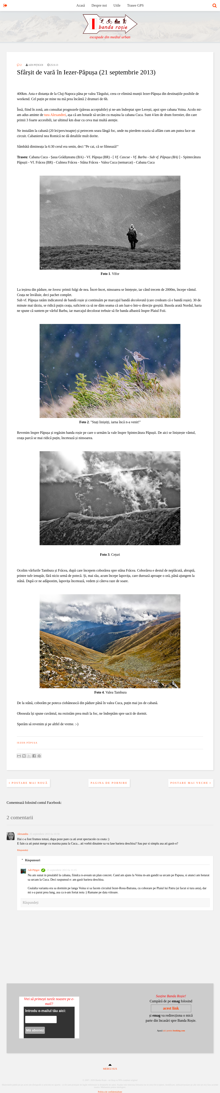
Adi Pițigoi (33, 870)
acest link (171, 1008)
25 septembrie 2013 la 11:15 (62, 870)
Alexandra (22, 833)
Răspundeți (22, 850)
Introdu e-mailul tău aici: (45, 1011)
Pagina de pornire (109, 782)
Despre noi (99, 5)
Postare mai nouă (28, 782)
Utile (117, 5)
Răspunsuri (32, 860)
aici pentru (174, 1030)
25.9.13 (52, 64)
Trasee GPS (135, 5)
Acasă (80, 5)
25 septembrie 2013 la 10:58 (44, 833)
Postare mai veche (190, 782)
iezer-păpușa (27, 743)
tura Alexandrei (55, 115)
